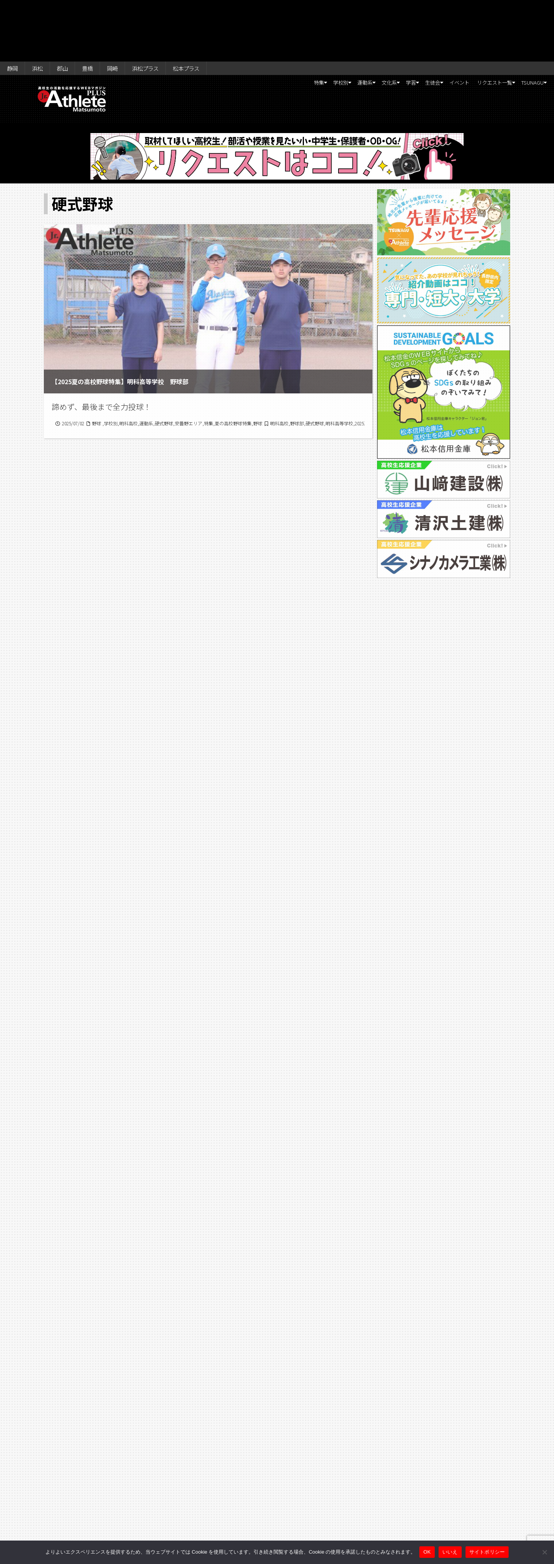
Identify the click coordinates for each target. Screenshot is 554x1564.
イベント (433, 25)
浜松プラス (163, 8)
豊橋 (98, 8)
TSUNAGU (526, 25)
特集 (245, 25)
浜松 (42, 8)
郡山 (70, 8)
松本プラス (210, 8)
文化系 (339, 25)
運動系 (307, 25)
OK (427, 1552)
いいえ (450, 1552)
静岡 (14, 8)
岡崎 (126, 8)
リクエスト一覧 (476, 25)
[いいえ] (544, 1552)
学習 (368, 25)
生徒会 (398, 25)
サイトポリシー (487, 1552)
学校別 (274, 25)
